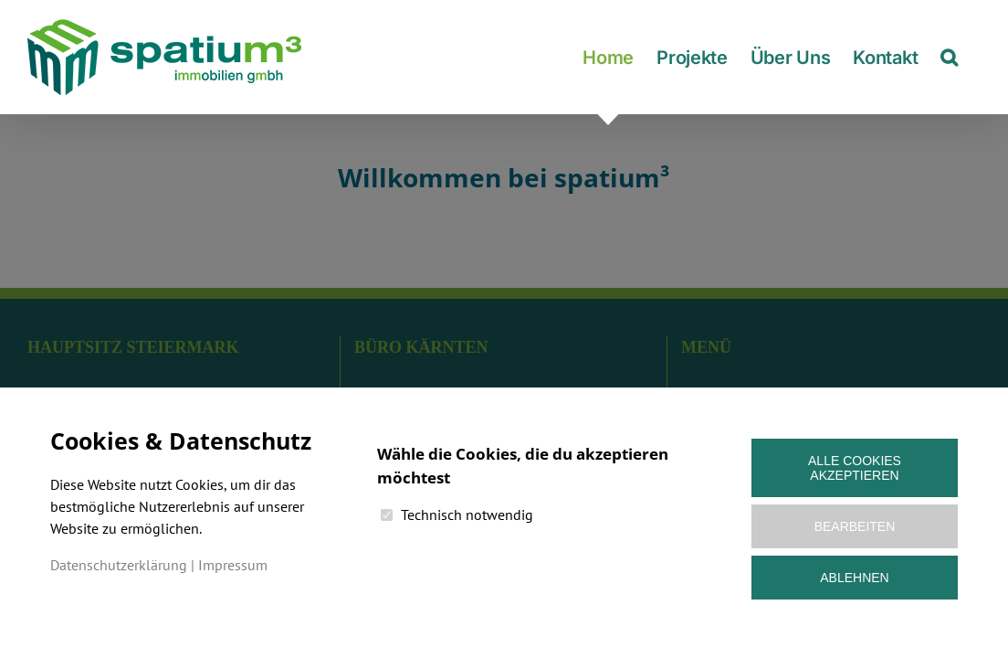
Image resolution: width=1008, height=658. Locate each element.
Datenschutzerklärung (118, 565)
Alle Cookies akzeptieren (854, 468)
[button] (972, 57)
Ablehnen (854, 577)
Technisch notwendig (467, 514)
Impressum (233, 565)
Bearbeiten (855, 526)
